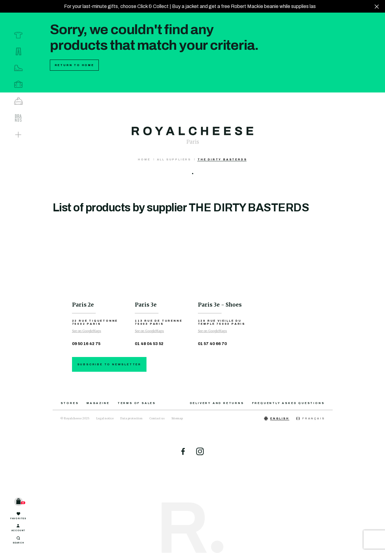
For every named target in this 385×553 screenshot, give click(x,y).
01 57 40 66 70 (212, 344)
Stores (70, 403)
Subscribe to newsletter (109, 364)
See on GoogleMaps (86, 331)
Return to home (74, 65)
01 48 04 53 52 (149, 344)
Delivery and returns (217, 403)
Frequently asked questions (288, 403)
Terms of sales (137, 403)
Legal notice (105, 418)
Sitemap (177, 418)
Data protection (131, 418)
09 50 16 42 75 (86, 344)
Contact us (157, 418)
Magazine (97, 403)
